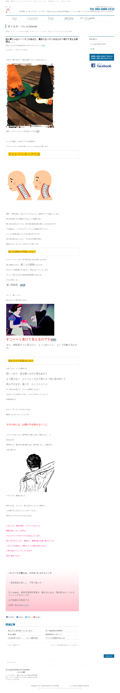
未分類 (43, 45)
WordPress (49, 688)
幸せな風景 (12, 634)
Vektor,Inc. (71, 688)
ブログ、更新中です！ (13, 645)
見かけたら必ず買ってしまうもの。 (21, 631)
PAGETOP (109, 656)
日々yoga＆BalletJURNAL (98, 44)
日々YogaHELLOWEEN (54, 631)
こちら (26, 605)
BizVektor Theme (60, 688)
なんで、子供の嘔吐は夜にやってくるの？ (65, 645)
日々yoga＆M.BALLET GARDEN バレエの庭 (57, 686)
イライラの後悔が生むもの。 (56, 638)
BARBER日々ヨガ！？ (54, 634)
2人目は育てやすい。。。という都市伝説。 (23, 638)
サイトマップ (11, 662)
